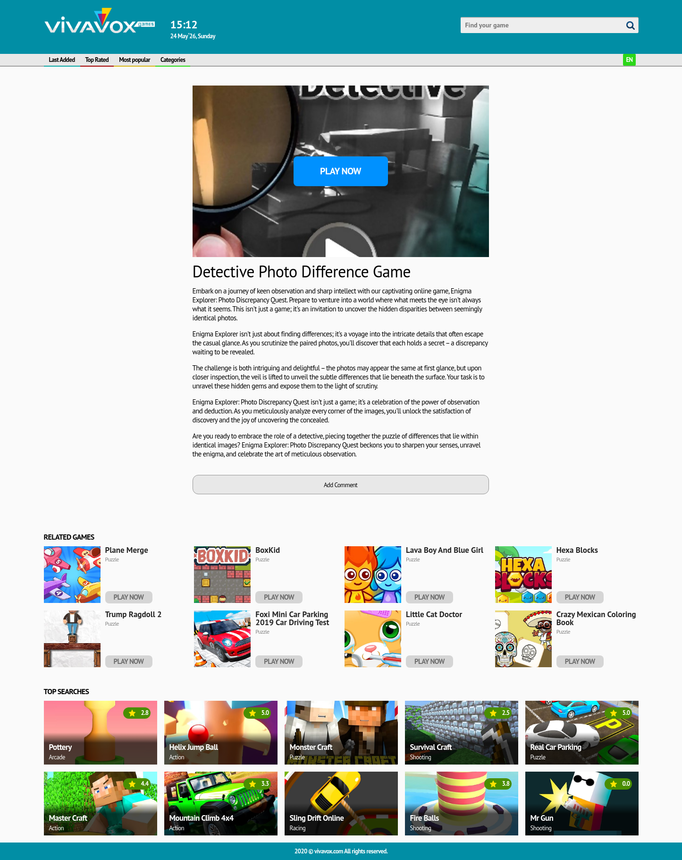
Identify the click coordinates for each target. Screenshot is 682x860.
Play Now (340, 171)
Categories (172, 60)
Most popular (134, 60)
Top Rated (97, 60)
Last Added (62, 60)
